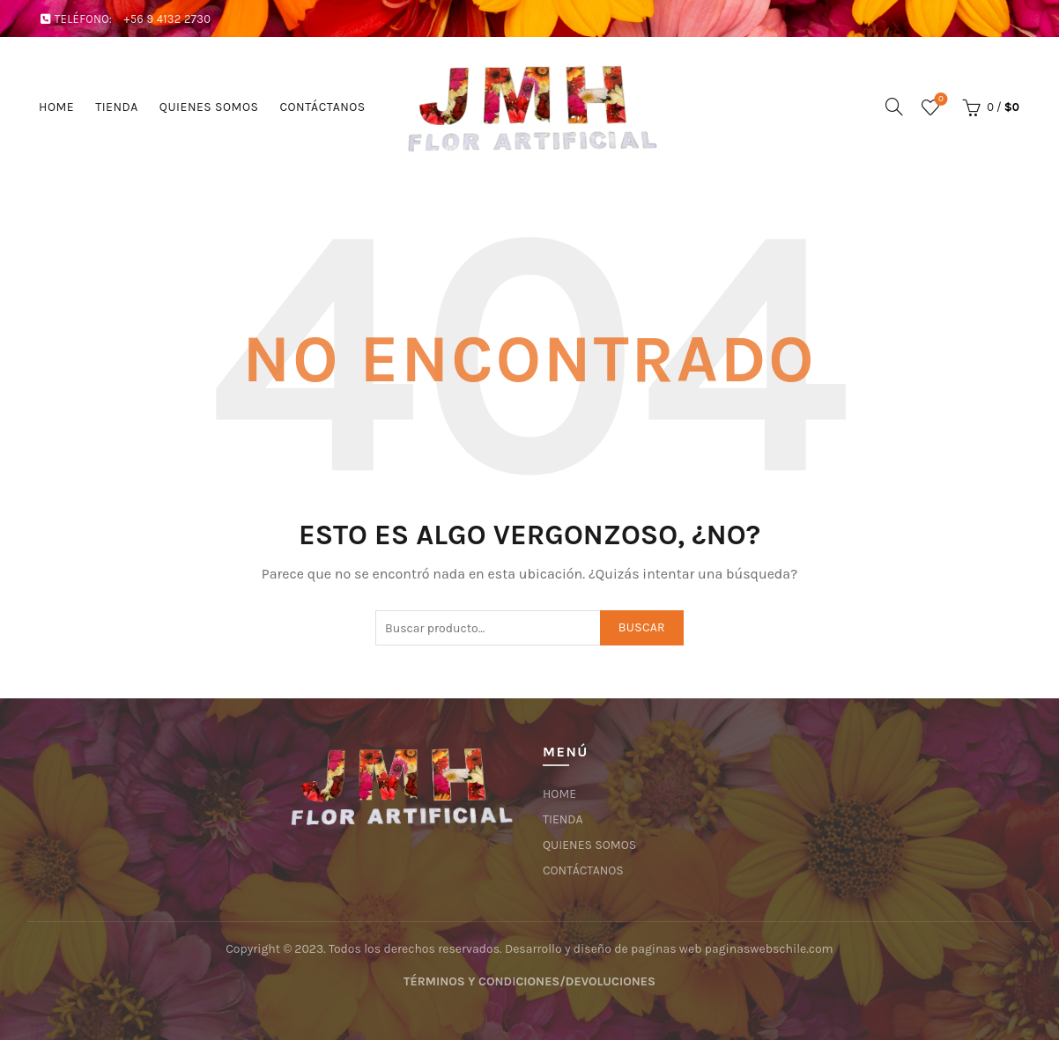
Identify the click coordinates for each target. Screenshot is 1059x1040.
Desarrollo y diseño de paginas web (603, 948)
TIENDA (116, 107)
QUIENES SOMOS (209, 107)
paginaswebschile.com (769, 948)
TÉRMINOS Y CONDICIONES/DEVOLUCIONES (529, 981)
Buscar (641, 627)
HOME (56, 107)
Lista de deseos (939, 100)
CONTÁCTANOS (322, 107)
